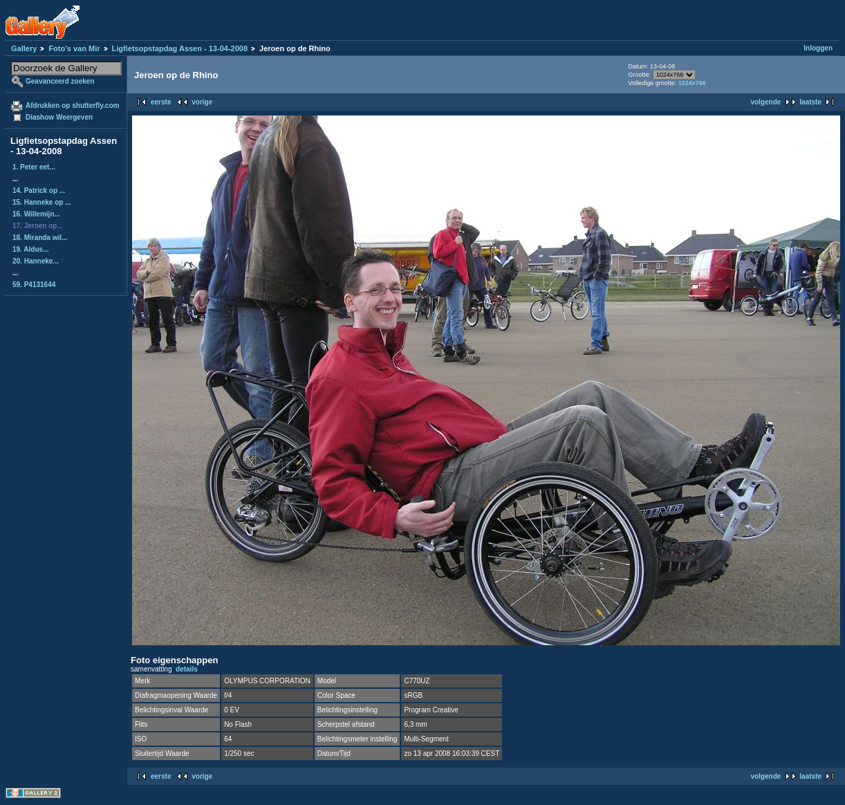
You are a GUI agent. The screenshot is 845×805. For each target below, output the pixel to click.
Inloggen (818, 48)
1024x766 (692, 83)
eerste (161, 102)
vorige (202, 102)
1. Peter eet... (33, 167)
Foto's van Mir (74, 48)
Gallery (24, 48)
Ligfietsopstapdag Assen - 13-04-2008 (180, 48)
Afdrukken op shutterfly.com (72, 105)
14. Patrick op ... (38, 190)
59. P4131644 (33, 284)
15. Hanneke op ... (41, 202)
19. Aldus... (30, 249)
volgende (765, 102)
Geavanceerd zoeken (60, 81)
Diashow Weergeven (59, 117)
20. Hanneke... (35, 261)
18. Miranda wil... (39, 237)
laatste (810, 102)
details (187, 669)
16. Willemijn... (36, 214)
